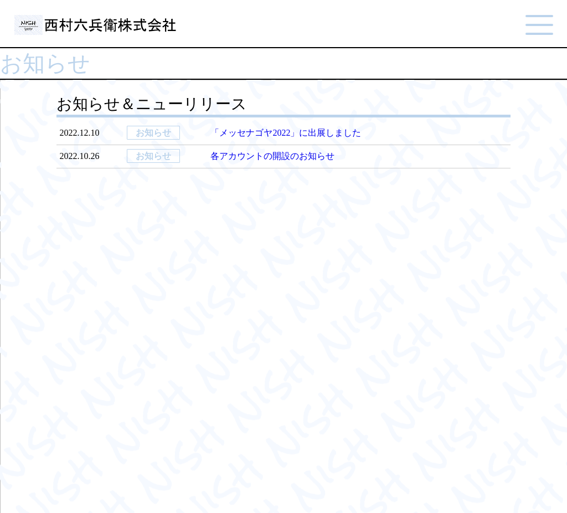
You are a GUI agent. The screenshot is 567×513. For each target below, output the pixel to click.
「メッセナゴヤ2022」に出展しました (285, 132)
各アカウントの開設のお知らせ (272, 156)
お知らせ (153, 132)
